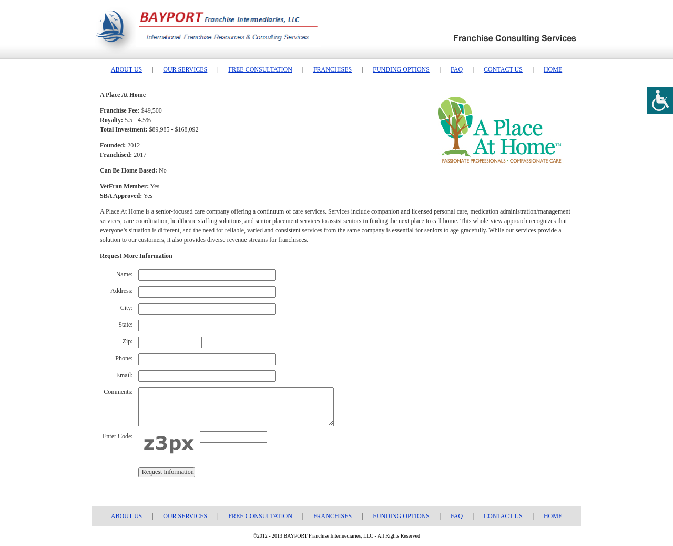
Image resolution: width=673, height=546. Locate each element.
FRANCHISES (332, 69)
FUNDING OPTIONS (401, 69)
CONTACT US (503, 69)
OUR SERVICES (185, 69)
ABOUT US (126, 69)
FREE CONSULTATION (260, 69)
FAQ (457, 69)
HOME (553, 69)
